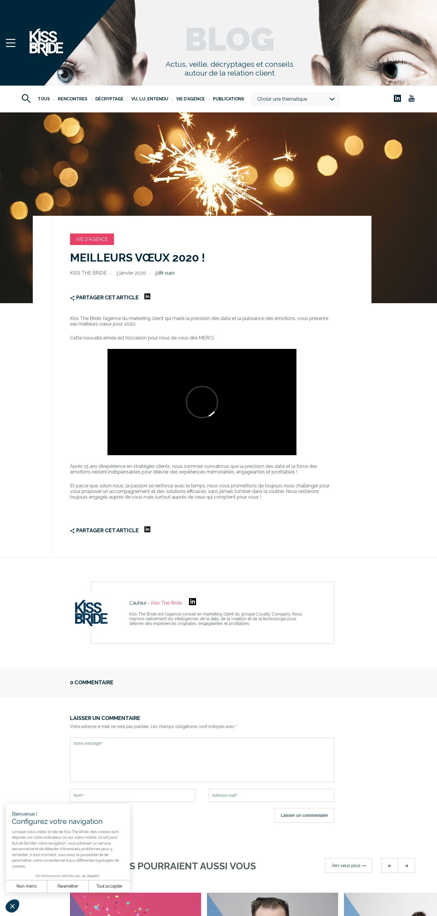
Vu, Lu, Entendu (149, 99)
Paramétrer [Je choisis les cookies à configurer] (68, 886)
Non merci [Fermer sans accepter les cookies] (27, 886)
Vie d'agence (190, 99)
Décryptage (109, 99)
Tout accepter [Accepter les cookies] (109, 886)
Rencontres (72, 99)
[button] (12, 906)
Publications (228, 99)
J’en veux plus (348, 865)
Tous (44, 99)
